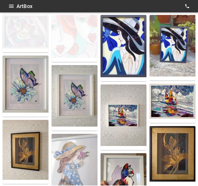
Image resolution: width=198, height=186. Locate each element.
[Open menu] (11, 6)
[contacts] (187, 6)
